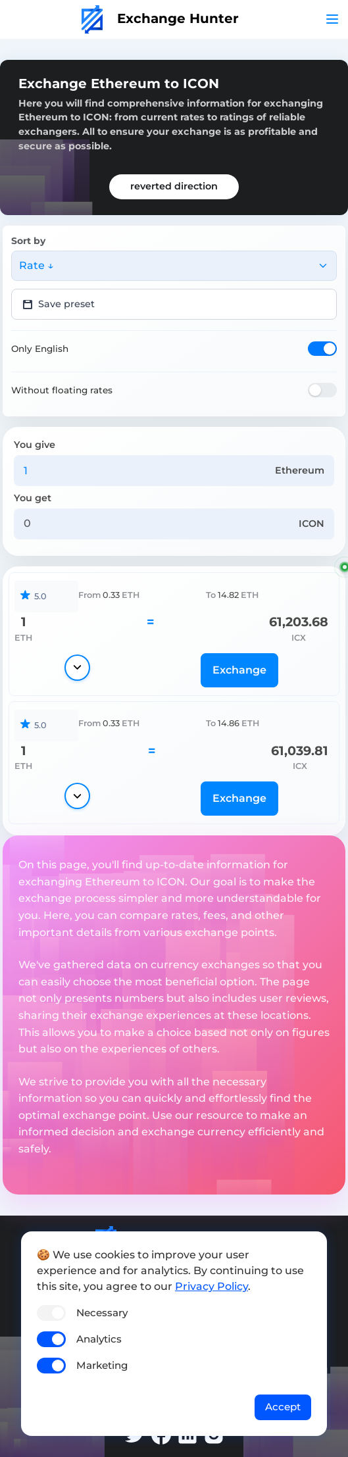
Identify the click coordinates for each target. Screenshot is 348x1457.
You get (32, 498)
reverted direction (174, 186)
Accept (283, 1406)
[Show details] (77, 667)
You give (34, 445)
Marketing (102, 1365)
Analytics (99, 1339)
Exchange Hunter (160, 18)
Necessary (102, 1312)
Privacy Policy (211, 1286)
